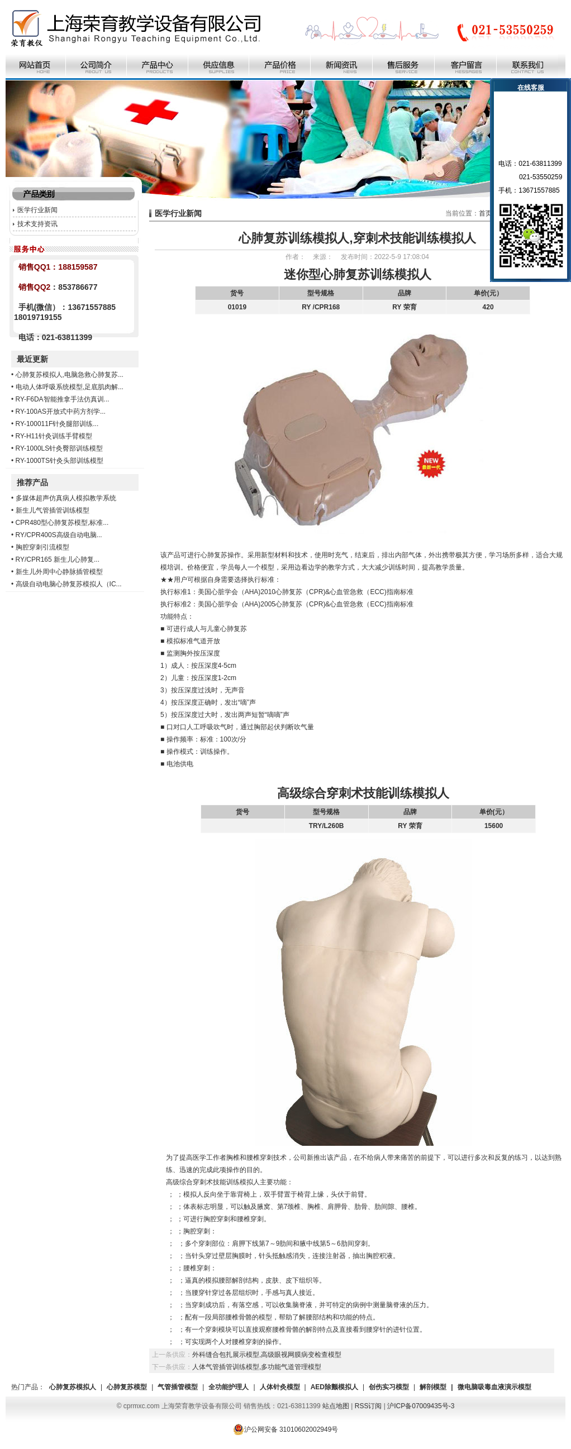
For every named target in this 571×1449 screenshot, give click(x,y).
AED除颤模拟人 (334, 1387)
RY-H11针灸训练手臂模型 (54, 436)
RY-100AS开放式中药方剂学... (61, 411)
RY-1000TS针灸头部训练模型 (59, 461)
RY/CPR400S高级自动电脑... (59, 535)
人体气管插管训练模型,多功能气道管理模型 (256, 1367)
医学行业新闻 (37, 210)
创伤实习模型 (389, 1387)
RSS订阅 (368, 1406)
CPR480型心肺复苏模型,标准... (62, 523)
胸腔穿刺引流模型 (42, 547)
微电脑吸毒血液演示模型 (494, 1387)
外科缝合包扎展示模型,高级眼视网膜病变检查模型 (266, 1355)
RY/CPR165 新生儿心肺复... (57, 559)
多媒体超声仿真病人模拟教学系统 (66, 498)
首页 (485, 213)
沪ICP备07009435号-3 (420, 1406)
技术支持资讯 (37, 224)
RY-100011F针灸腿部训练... (57, 424)
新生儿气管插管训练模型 (52, 510)
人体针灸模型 (280, 1387)
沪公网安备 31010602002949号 (286, 1429)
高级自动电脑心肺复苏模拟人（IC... (69, 584)
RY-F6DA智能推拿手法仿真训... (63, 399)
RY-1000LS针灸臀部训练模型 (59, 448)
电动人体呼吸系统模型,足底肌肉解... (69, 387)
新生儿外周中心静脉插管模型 (59, 572)
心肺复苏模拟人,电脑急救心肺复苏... (69, 375)
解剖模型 (433, 1387)
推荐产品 (32, 482)
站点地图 (335, 1406)
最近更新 (32, 359)
